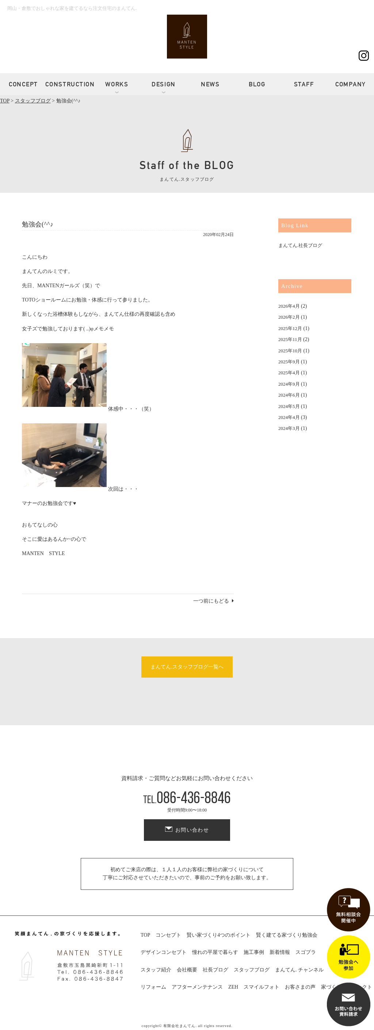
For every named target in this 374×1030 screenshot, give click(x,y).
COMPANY (350, 84)
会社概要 (187, 970)
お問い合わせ (192, 830)
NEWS (210, 84)
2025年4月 (289, 372)
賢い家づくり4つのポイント (219, 935)
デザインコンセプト (164, 952)
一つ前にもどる (211, 601)
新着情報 (280, 952)
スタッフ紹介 (156, 970)
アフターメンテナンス (197, 987)
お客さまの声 (300, 987)
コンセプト (168, 935)
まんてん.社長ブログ (300, 245)
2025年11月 (290, 339)
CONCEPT (23, 84)
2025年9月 (289, 361)
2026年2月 (289, 317)
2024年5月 (289, 406)
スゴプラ (305, 952)
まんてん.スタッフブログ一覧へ (187, 667)
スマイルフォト (261, 987)
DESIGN (164, 84)
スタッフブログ (252, 970)
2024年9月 (289, 384)
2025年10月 (290, 350)
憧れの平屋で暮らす (215, 952)
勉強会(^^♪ (37, 224)
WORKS (117, 84)
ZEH (233, 987)
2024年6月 (289, 395)
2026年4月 (289, 306)
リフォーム (153, 987)
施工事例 (254, 952)
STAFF (304, 84)
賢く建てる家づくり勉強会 (286, 935)
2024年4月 (289, 417)
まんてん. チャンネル (299, 970)
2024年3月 (289, 428)
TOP (145, 935)
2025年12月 (290, 328)
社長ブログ (215, 970)
